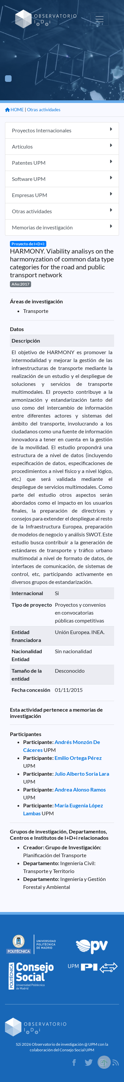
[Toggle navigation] (99, 19)
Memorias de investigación (62, 226)
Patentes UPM (62, 162)
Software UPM (62, 178)
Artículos (62, 146)
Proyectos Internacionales (62, 129)
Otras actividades (44, 109)
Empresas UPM (62, 194)
